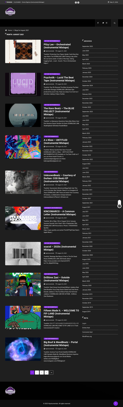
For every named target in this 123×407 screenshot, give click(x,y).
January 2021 (86, 237)
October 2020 (86, 250)
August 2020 (86, 259)
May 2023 (85, 124)
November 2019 (87, 298)
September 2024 (87, 85)
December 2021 (87, 189)
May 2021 (85, 220)
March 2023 (86, 133)
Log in (84, 323)
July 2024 (85, 89)
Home (10, 30)
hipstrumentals (49, 50)
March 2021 (86, 228)
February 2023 (86, 137)
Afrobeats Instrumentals (53, 207)
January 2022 (86, 185)
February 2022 (86, 181)
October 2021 (86, 198)
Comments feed (87, 332)
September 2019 (87, 307)
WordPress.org (87, 336)
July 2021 (85, 211)
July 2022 (85, 168)
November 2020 (87, 246)
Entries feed (86, 327)
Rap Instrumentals (51, 171)
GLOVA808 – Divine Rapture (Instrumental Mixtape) (29, 2)
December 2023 (87, 98)
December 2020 (87, 242)
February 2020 (86, 285)
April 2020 (85, 276)
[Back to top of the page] (115, 403)
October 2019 (86, 302)
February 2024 (86, 94)
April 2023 (85, 129)
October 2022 (86, 155)
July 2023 (85, 115)
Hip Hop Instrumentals (52, 40)
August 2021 (86, 207)
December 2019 (87, 294)
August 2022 (86, 163)
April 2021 (85, 224)
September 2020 (87, 255)
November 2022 (87, 150)
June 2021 (85, 215)
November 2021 (87, 194)
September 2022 (87, 159)
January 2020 (86, 289)
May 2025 (85, 55)
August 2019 (86, 311)
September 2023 (87, 111)
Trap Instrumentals (51, 136)
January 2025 (86, 72)
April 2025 (85, 59)
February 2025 (86, 68)
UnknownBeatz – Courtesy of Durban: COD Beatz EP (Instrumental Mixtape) (60, 178)
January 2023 (86, 142)
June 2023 (85, 120)
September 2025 (87, 46)
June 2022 (85, 172)
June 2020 (85, 268)
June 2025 (85, 50)
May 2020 (85, 272)
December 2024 (87, 76)
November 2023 (87, 102)
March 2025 (86, 63)
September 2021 (87, 202)
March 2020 (86, 281)
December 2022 (87, 146)
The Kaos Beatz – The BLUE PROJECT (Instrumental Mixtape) (59, 111)
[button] (76, 2)
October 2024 (86, 81)
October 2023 (86, 107)
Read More (48, 66)
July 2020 (85, 263)
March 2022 (86, 176)
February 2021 (86, 233)
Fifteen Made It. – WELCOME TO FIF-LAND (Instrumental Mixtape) (61, 313)
